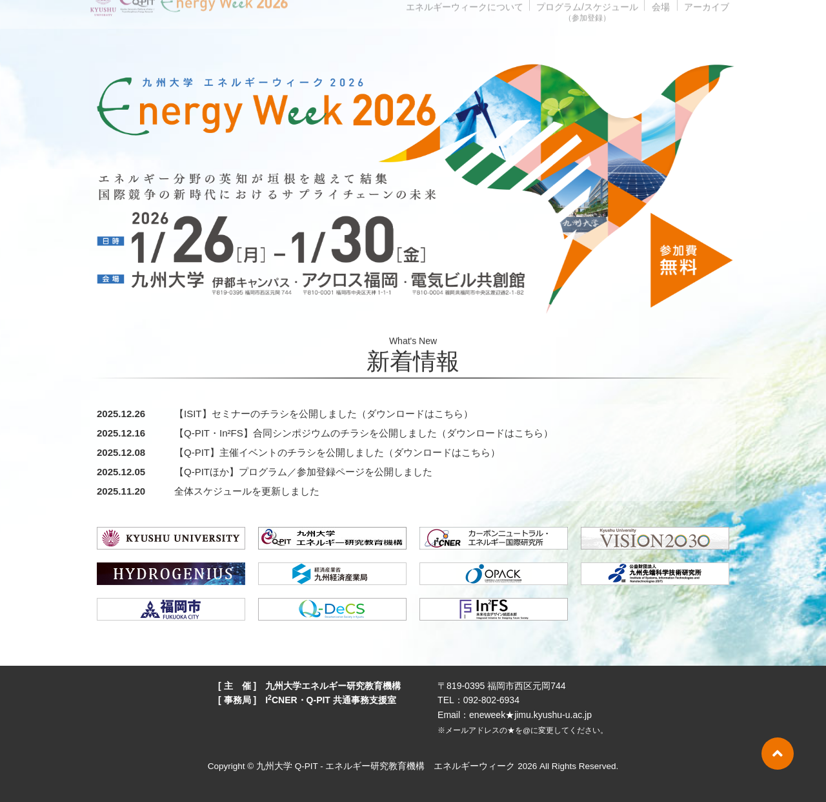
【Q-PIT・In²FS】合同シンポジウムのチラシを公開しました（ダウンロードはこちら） (363, 432)
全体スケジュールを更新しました (246, 491)
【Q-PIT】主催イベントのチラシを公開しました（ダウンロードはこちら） (337, 452)
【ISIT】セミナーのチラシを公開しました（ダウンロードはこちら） (323, 413)
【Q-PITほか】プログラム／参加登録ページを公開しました (303, 471)
